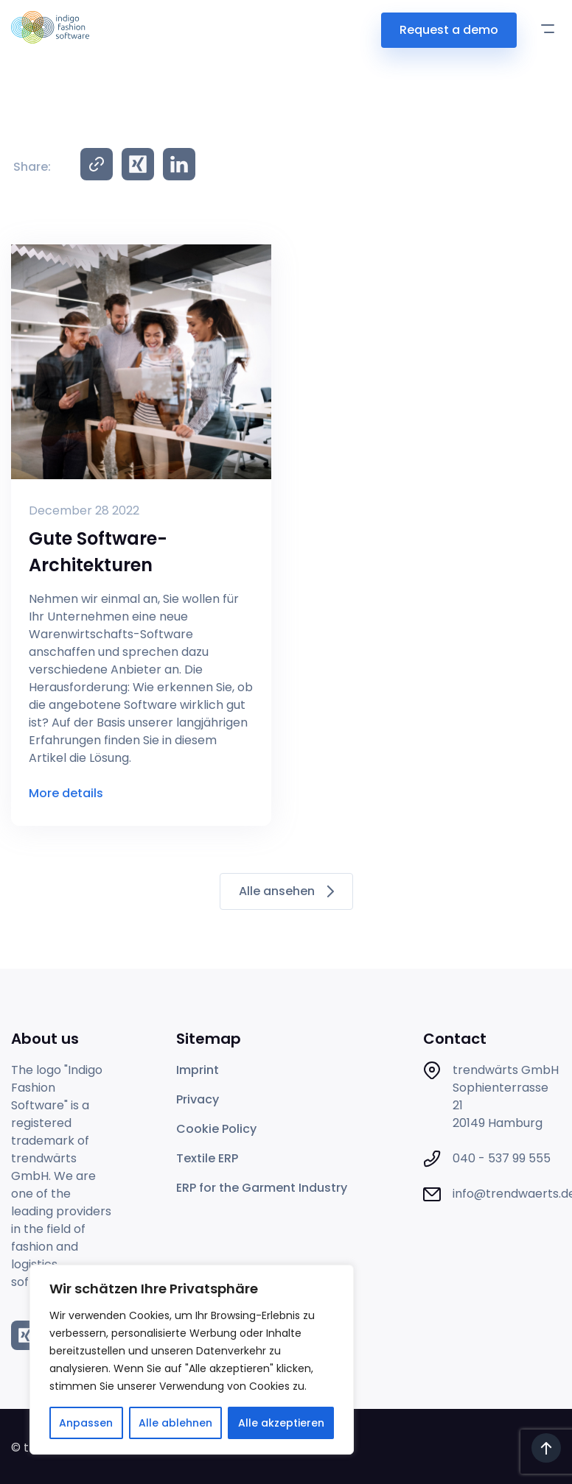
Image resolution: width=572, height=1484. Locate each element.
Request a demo (449, 29)
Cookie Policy (216, 1128)
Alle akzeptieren (281, 1423)
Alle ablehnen (175, 1423)
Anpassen (86, 1423)
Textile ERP (207, 1158)
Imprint (197, 1069)
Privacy (197, 1099)
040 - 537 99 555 (502, 1158)
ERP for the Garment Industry (261, 1187)
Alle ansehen (286, 891)
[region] (191, 1360)
